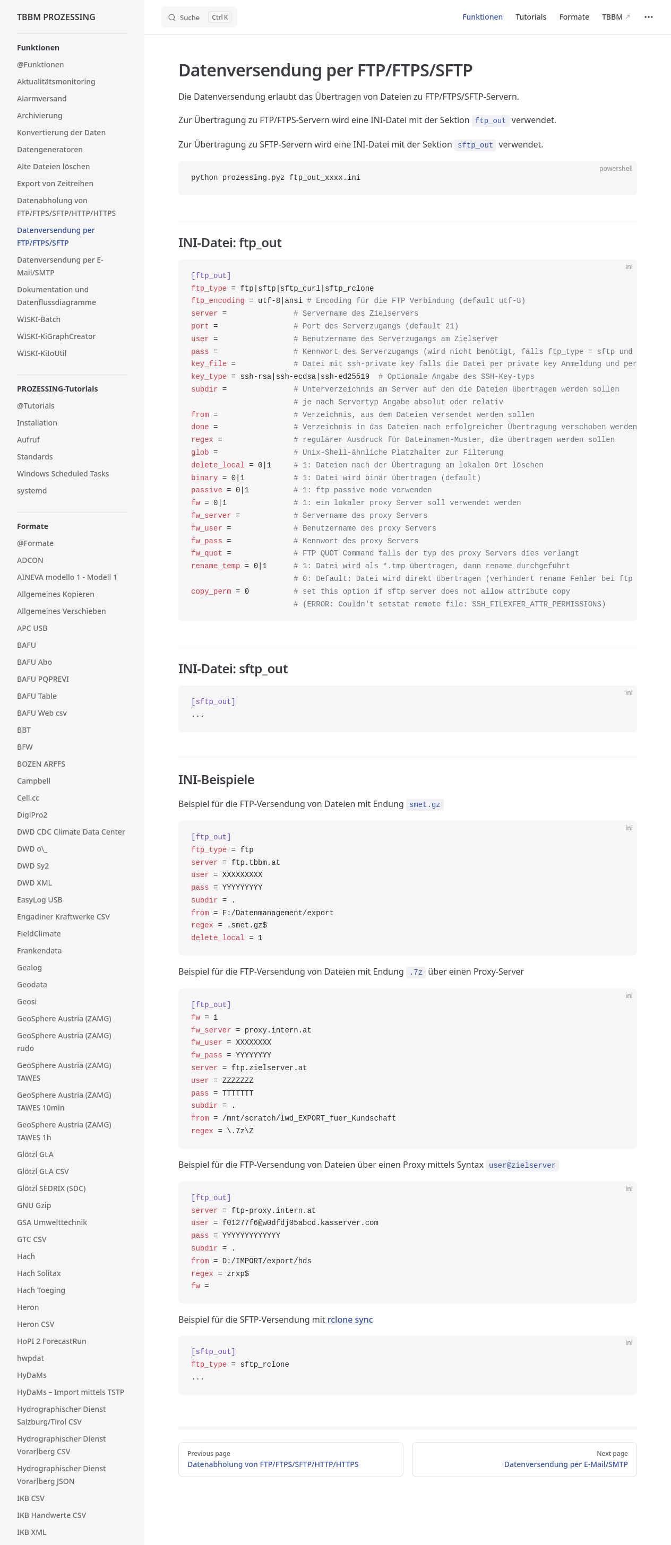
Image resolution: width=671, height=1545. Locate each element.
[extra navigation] (648, 17)
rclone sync (350, 1319)
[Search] (199, 17)
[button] (72, 47)
